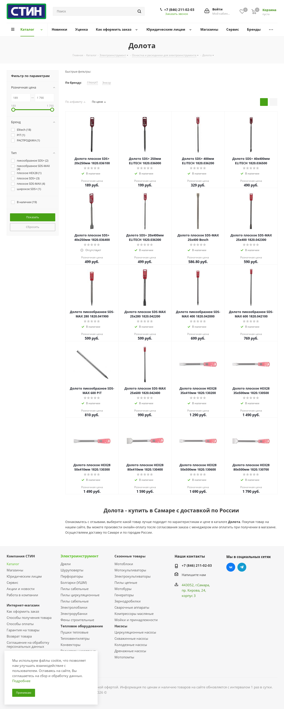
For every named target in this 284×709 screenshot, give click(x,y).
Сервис (12, 582)
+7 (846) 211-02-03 (179, 10)
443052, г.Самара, (196, 585)
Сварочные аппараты (131, 607)
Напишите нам (194, 574)
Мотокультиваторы (130, 570)
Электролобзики (74, 607)
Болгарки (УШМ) (74, 582)
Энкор (106, 83)
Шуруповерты (72, 570)
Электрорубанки (74, 613)
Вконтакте (230, 567)
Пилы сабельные (75, 588)
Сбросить (32, 227)
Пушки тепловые (74, 632)
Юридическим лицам (24, 576)
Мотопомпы (124, 657)
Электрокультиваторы (132, 576)
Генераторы (124, 595)
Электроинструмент (80, 556)
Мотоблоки (123, 564)
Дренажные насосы (130, 651)
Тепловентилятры (75, 638)
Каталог (13, 564)
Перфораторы (72, 576)
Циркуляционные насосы (135, 632)
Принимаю (23, 693)
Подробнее (21, 681)
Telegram (241, 567)
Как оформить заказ (23, 611)
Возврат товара (19, 636)
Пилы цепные (125, 582)
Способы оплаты (20, 624)
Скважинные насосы (131, 638)
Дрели (66, 564)
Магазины (15, 570)
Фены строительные (77, 620)
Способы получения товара (29, 617)
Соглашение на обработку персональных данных (28, 644)
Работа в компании (22, 595)
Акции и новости (21, 588)
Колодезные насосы (130, 644)
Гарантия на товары (23, 630)
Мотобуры (123, 588)
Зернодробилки (127, 601)
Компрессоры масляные (134, 613)
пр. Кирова (190, 590)
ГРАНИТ (92, 83)
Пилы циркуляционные (80, 595)
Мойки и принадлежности (136, 620)
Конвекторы (71, 644)
